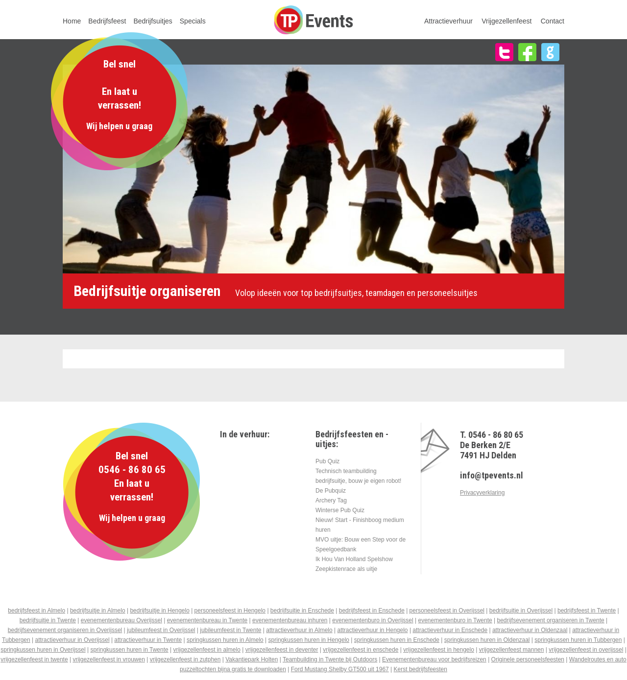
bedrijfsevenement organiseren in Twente (550, 620)
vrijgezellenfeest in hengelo (438, 649)
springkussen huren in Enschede (396, 639)
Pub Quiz (327, 461)
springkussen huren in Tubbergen (578, 639)
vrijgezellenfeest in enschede (360, 649)
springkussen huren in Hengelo (308, 639)
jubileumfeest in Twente (230, 630)
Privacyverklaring (482, 492)
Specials (193, 21)
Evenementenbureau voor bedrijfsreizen (434, 659)
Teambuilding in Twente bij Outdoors (330, 659)
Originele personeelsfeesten (527, 659)
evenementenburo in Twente (455, 620)
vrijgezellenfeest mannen (511, 649)
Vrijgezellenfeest (506, 21)
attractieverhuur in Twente (148, 639)
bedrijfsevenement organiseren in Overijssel (65, 630)
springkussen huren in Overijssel (42, 649)
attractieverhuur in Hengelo (372, 630)
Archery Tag (331, 500)
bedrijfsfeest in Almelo (36, 610)
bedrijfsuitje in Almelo (97, 610)
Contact (552, 21)
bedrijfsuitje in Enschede (302, 610)
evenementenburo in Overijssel (372, 620)
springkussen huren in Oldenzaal (487, 639)
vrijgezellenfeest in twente (34, 659)
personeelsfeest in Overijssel (447, 610)
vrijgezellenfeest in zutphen (185, 659)
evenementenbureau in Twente (207, 620)
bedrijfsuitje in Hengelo (159, 610)
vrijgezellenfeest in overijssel (586, 649)
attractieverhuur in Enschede (449, 630)
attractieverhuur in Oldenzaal (529, 630)
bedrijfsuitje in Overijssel (521, 610)
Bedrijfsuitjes (152, 21)
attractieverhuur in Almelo (299, 630)
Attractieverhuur (448, 21)
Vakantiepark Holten (251, 659)
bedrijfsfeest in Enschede (372, 610)
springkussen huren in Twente (129, 649)
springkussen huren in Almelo (225, 639)
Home (72, 21)
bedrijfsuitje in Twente (48, 620)
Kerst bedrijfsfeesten (420, 669)
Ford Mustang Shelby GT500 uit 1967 (340, 669)
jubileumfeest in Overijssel (161, 630)
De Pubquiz (330, 490)
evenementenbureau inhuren (289, 620)
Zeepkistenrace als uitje (346, 569)
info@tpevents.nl (491, 475)
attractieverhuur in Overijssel (72, 639)
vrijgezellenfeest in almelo (206, 649)
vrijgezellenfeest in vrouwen (108, 659)
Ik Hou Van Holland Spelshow (354, 559)
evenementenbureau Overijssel (121, 620)
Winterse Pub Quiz (339, 510)
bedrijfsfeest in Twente (586, 610)
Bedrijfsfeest (107, 21)
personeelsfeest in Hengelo (229, 610)
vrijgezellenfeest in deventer (281, 649)
